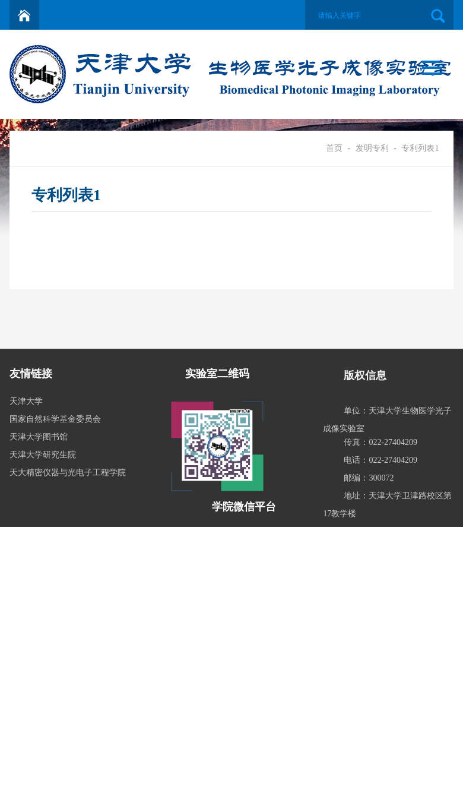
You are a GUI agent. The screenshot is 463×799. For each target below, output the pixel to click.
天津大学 (26, 401)
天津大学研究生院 (42, 454)
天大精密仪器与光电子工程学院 (67, 472)
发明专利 (372, 148)
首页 (334, 148)
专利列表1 (420, 148)
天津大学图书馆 (38, 436)
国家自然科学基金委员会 (55, 419)
